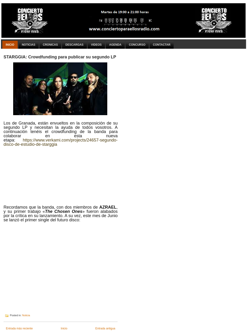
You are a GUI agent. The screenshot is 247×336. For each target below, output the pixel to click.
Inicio (10, 44)
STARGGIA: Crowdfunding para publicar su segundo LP (60, 57)
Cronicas (50, 44)
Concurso (137, 44)
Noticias (28, 44)
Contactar (161, 44)
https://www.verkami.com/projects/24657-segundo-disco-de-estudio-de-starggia (61, 142)
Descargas (74, 44)
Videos (96, 44)
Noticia (26, 315)
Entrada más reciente (19, 328)
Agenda (115, 44)
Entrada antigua (105, 328)
